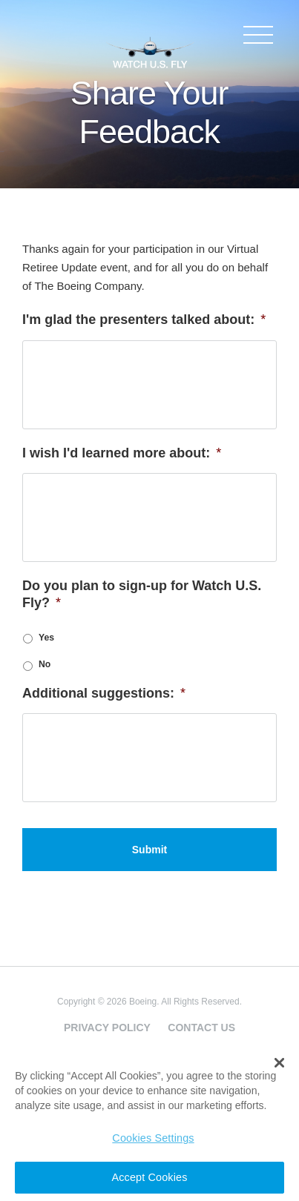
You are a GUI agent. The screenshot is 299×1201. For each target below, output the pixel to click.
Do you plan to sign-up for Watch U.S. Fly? (141, 594)
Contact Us (201, 1027)
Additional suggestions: (103, 693)
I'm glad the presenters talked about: (144, 319)
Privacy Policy (107, 1027)
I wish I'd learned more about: (121, 453)
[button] (279, 1062)
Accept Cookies (150, 1177)
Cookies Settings (153, 1138)
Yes (46, 637)
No (44, 664)
